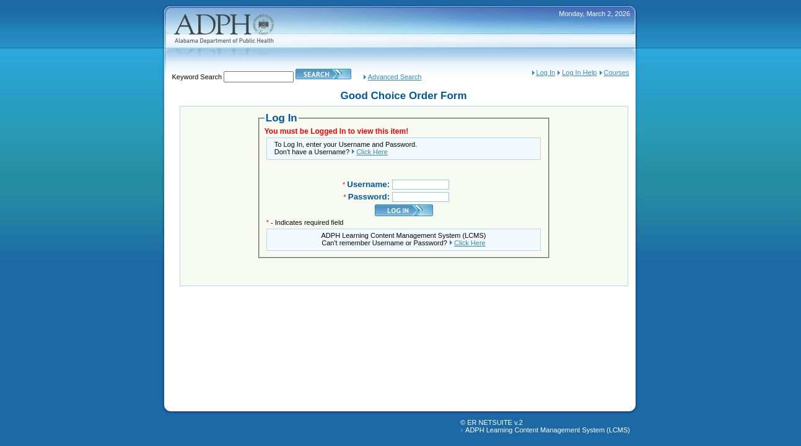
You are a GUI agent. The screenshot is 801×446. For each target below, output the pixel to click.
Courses (616, 72)
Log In (546, 72)
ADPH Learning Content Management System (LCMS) (547, 430)
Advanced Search (395, 77)
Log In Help (579, 72)
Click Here (372, 151)
